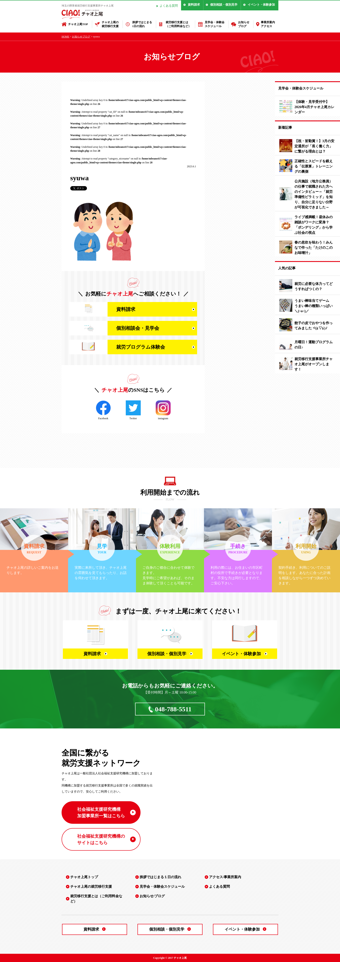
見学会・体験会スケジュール (214, 24)
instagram (163, 410)
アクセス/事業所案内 (225, 877)
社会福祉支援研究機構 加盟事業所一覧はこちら (101, 812)
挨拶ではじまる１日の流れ (160, 877)
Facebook (103, 410)
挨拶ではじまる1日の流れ (142, 24)
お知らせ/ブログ (152, 896)
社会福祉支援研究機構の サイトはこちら (101, 839)
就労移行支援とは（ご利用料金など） (178, 24)
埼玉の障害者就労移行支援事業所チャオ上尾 (88, 5)
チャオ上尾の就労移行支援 (110, 24)
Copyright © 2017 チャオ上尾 (170, 957)
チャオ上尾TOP (78, 24)
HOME (65, 36)
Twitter (133, 410)
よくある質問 (169, 5)
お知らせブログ (243, 24)
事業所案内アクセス (268, 24)
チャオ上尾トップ (84, 877)
